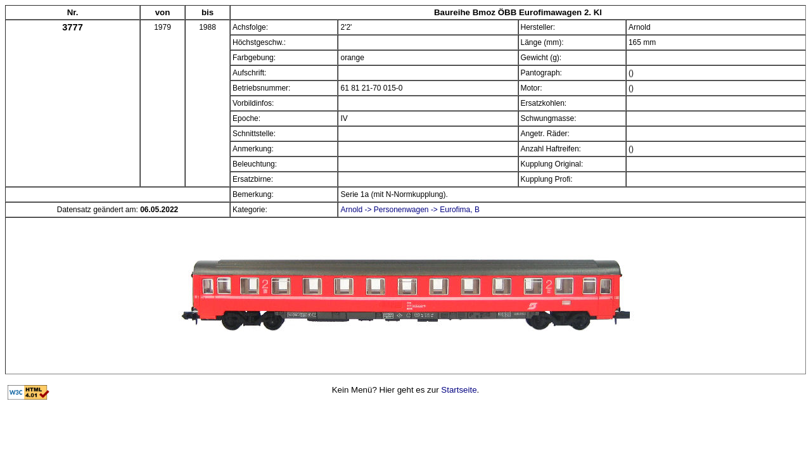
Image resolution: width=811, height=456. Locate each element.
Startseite (458, 390)
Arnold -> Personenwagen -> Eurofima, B (409, 209)
